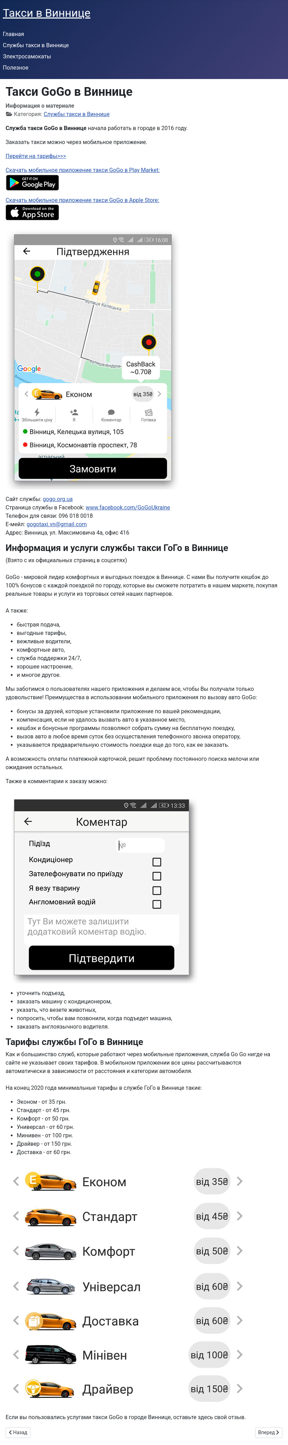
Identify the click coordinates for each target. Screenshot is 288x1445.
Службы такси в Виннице (36, 45)
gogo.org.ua (58, 499)
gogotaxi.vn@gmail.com (57, 524)
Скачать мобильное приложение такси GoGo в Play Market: (83, 170)
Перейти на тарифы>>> (36, 156)
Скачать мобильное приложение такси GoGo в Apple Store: (82, 200)
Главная (13, 34)
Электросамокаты (27, 56)
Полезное (15, 67)
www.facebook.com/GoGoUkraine (128, 507)
